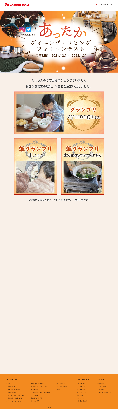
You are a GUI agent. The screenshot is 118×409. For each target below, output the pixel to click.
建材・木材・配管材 (14, 389)
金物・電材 (11, 386)
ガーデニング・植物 (14, 401)
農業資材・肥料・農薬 (15, 398)
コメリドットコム (84, 386)
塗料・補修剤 (12, 392)
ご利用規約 (100, 389)
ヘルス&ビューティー (64, 384)
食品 (58, 389)
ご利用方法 (100, 384)
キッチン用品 (35, 401)
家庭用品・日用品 (36, 398)
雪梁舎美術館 (82, 401)
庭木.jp (80, 395)
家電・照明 (34, 389)
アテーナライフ (83, 392)
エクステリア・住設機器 (16, 395)
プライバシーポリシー (104, 392)
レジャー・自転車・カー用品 (40, 392)
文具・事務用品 (62, 386)
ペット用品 (34, 395)
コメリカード (82, 398)
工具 (9, 384)
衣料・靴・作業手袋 (37, 384)
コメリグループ (83, 384)
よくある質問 (101, 386)
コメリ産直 (81, 389)
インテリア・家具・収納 (39, 386)
